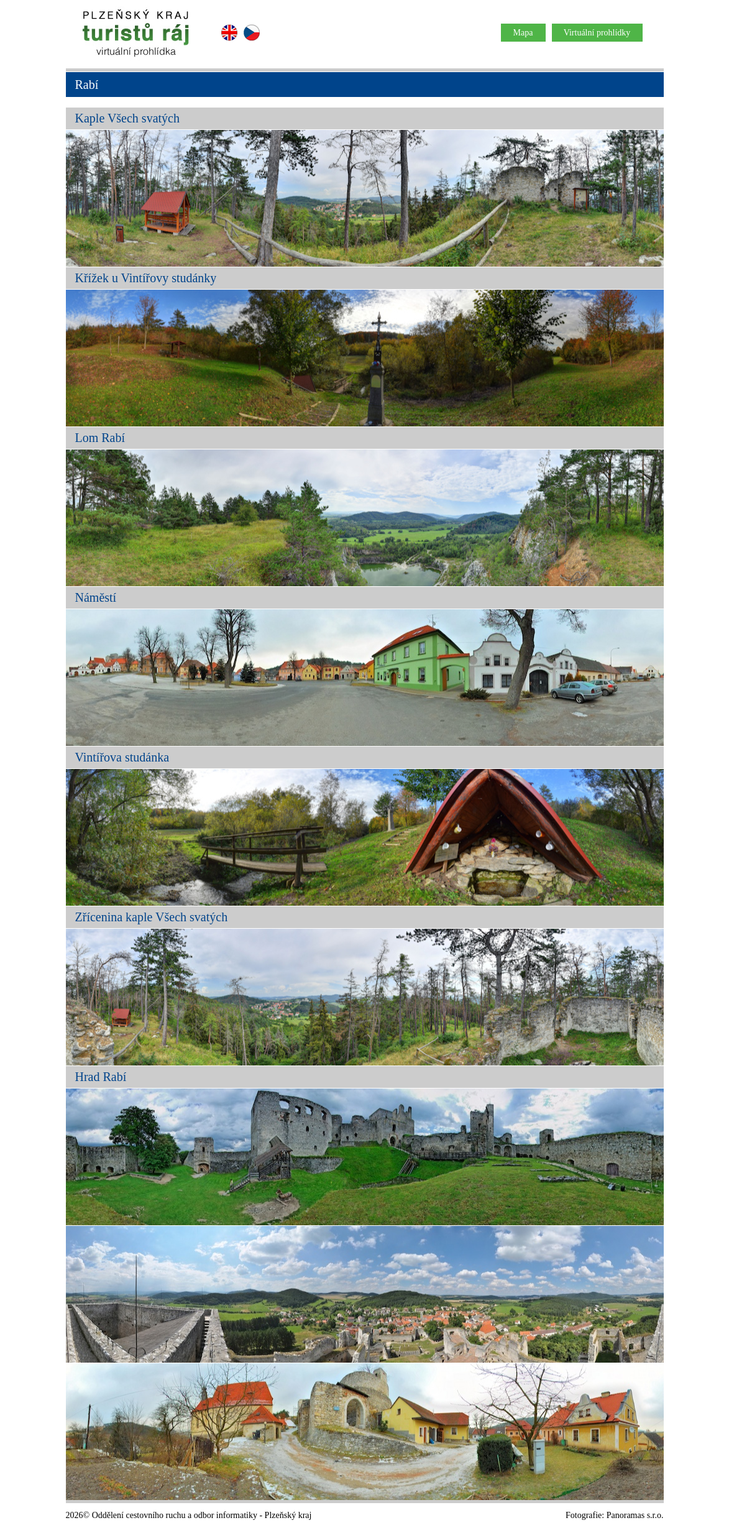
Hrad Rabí (101, 1077)
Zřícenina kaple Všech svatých (151, 917)
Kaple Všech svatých (127, 118)
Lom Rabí (100, 437)
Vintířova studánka (122, 757)
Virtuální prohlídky (597, 32)
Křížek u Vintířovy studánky (146, 278)
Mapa (523, 32)
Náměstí (96, 597)
